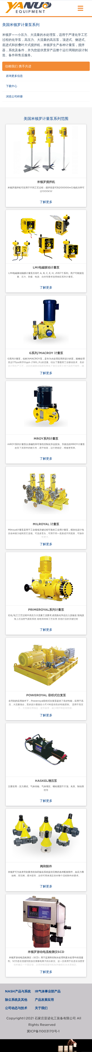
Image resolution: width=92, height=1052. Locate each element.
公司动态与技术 (16, 1008)
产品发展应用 (44, 1000)
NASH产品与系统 (18, 991)
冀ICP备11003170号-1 (43, 1031)
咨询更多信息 (14, 76)
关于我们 (41, 1008)
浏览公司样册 (14, 96)
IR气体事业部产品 (48, 991)
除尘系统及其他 (16, 1000)
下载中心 (11, 86)
